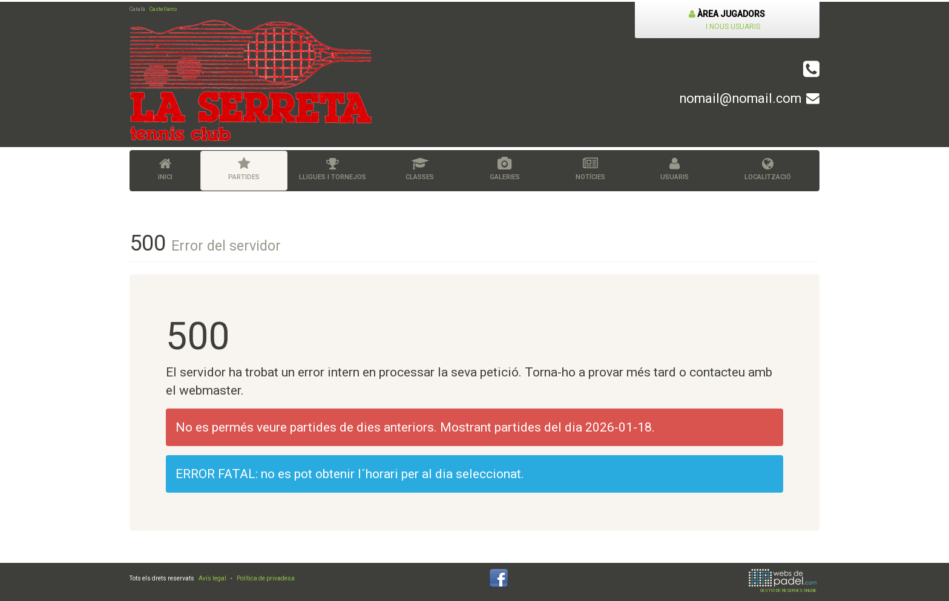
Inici (165, 169)
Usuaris (675, 169)
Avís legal (212, 578)
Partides (244, 169)
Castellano (163, 9)
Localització (767, 169)
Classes (419, 169)
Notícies (590, 169)
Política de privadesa (266, 578)
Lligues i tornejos (333, 169)
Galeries (504, 169)
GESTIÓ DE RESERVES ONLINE (782, 581)
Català (137, 9)
